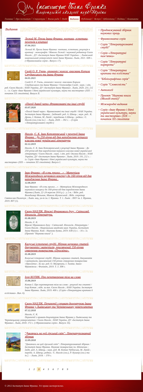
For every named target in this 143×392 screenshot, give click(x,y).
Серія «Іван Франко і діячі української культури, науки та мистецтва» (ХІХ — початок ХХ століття (118, 114)
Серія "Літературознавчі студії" (117, 46)
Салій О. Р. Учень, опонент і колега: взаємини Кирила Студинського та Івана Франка (57, 73)
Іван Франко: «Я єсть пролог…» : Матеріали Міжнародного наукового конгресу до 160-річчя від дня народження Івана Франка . (58, 176)
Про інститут (23, 19)
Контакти (132, 19)
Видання (74, 19)
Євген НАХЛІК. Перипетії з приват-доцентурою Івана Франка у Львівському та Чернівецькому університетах (59, 305)
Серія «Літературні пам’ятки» (113, 54)
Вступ (97, 19)
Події (64, 19)
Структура (39, 19)
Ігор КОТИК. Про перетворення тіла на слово (53, 277)
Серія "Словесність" (114, 84)
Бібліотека (109, 19)
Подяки (121, 19)
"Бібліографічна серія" (115, 79)
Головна (9, 19)
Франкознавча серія (113, 38)
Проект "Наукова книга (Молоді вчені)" (116, 97)
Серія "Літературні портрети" (113, 63)
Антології (107, 90)
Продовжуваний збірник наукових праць (116, 31)
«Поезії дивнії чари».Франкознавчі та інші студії (55, 103)
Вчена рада (53, 19)
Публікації (86, 19)
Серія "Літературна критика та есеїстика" (115, 72)
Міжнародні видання (114, 104)
